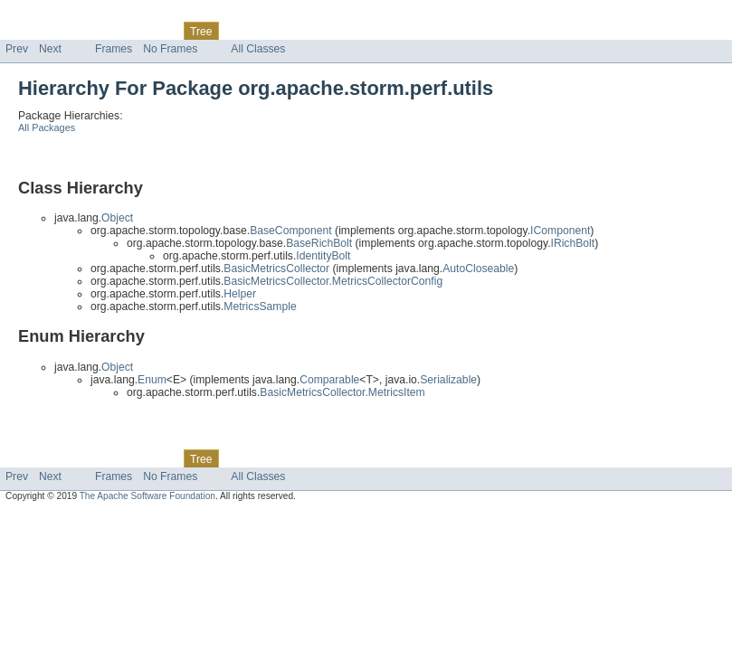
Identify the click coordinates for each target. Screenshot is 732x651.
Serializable (448, 379)
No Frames (170, 48)
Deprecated (257, 30)
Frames (113, 48)
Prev (16, 48)
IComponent (560, 230)
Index (309, 30)
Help (345, 30)
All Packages (46, 127)
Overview (28, 30)
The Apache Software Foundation (147, 496)
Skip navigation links (50, 15)
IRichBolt (573, 243)
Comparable (329, 379)
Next (50, 48)
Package (83, 30)
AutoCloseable (478, 268)
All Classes (258, 48)
